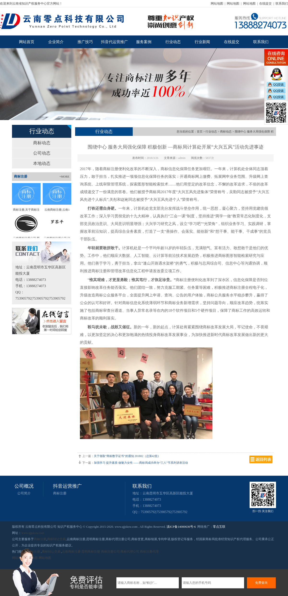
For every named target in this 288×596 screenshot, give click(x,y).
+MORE (64, 176)
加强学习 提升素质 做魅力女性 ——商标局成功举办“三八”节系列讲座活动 (141, 462)
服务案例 (143, 42)
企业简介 (56, 42)
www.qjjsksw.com (32, 533)
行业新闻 (202, 42)
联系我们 (282, 3)
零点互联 (219, 526)
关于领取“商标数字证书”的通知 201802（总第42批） (127, 456)
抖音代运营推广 (114, 42)
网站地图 (217, 3)
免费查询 (261, 582)
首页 (200, 131)
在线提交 (265, 3)
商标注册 (59, 493)
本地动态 (41, 163)
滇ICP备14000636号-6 (181, 526)
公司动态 (41, 153)
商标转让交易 (56, 539)
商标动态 (41, 142)
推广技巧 (85, 42)
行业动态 (173, 42)
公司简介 (24, 493)
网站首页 (26, 42)
